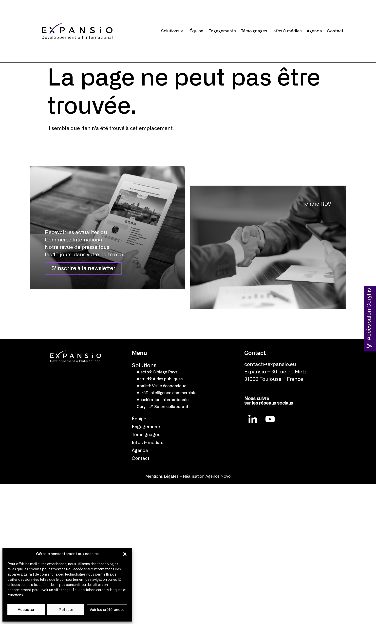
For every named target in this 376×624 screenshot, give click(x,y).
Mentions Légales (161, 476)
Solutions (172, 31)
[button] (124, 554)
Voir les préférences (107, 610)
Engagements (222, 31)
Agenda (314, 31)
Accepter (26, 610)
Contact (335, 31)
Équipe (196, 31)
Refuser (66, 610)
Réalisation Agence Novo (207, 476)
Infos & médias (287, 31)
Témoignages (254, 31)
